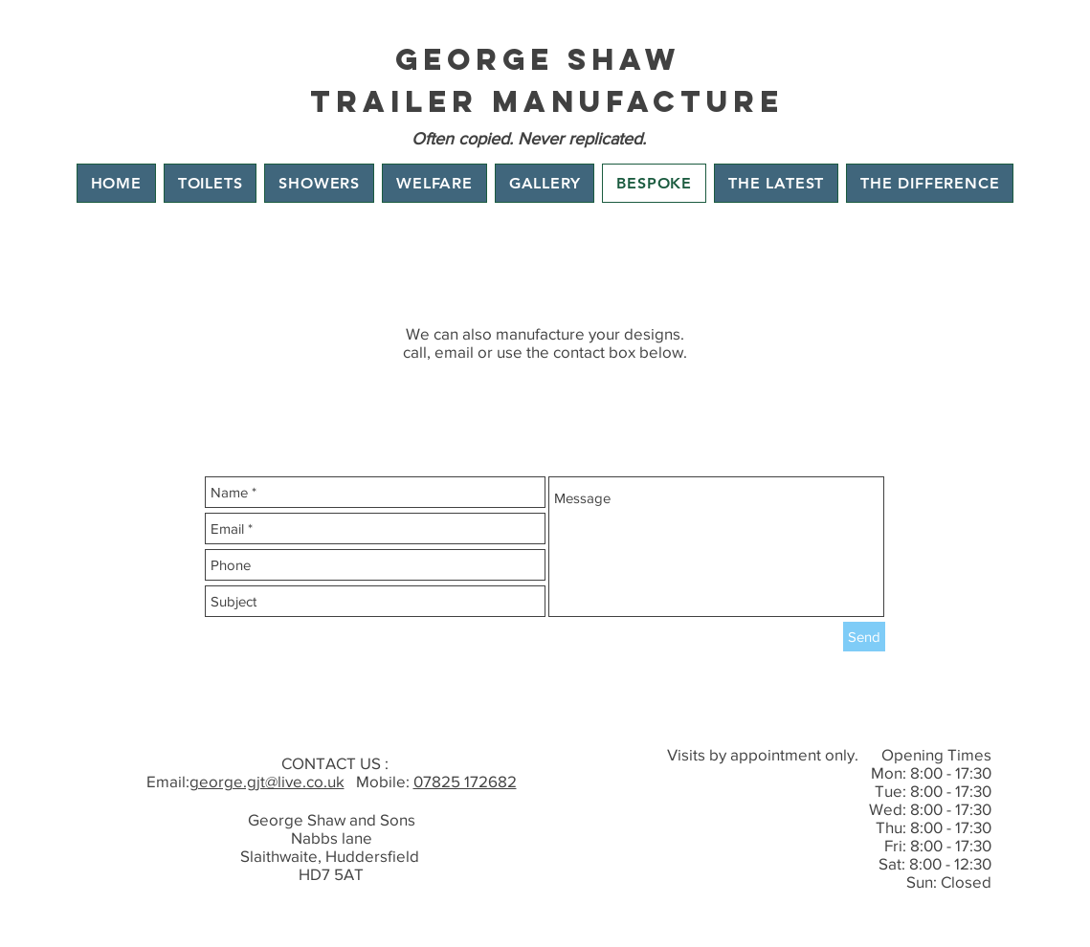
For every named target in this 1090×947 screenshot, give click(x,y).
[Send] (864, 636)
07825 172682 (465, 781)
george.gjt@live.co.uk (267, 781)
